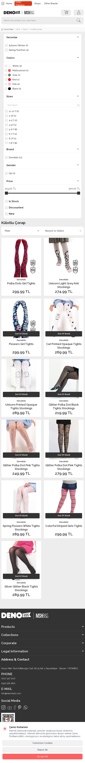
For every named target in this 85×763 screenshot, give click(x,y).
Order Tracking (20, 3)
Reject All (43, 750)
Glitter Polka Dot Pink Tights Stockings (21, 467)
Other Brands (51, 3)
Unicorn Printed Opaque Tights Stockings (21, 406)
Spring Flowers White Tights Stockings (21, 527)
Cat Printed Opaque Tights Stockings (63, 345)
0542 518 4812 (8, 683)
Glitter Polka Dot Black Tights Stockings (64, 406)
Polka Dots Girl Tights (21, 283)
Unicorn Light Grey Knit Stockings (64, 285)
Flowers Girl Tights (21, 344)
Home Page (7, 29)
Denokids (21, 280)
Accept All (42, 756)
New (9, 213)
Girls (18, 29)
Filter (22, 231)
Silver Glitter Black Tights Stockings (21, 588)
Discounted (14, 207)
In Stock (12, 201)
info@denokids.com (11, 693)
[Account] (79, 13)
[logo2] (29, 12)
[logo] (14, 12)
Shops (37, 3)
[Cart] (66, 13)
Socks (25, 29)
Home (6, 3)
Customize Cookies (43, 743)
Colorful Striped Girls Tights (63, 525)
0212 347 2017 (8, 678)
